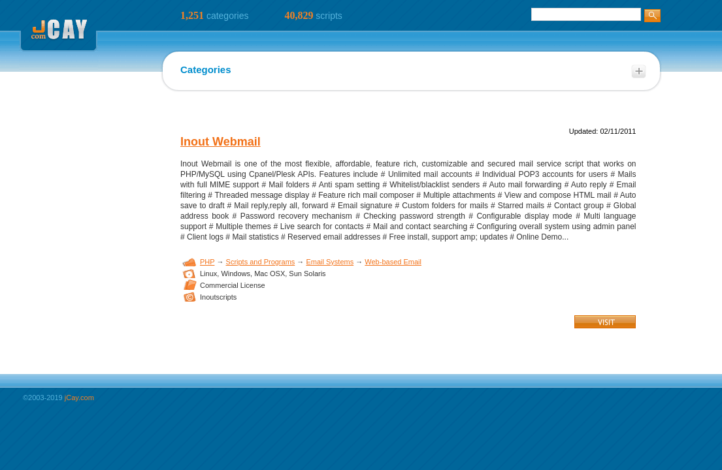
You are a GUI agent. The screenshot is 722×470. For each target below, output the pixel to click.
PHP (207, 262)
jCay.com (79, 397)
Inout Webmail (220, 141)
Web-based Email (393, 262)
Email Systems (329, 262)
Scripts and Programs (260, 262)
